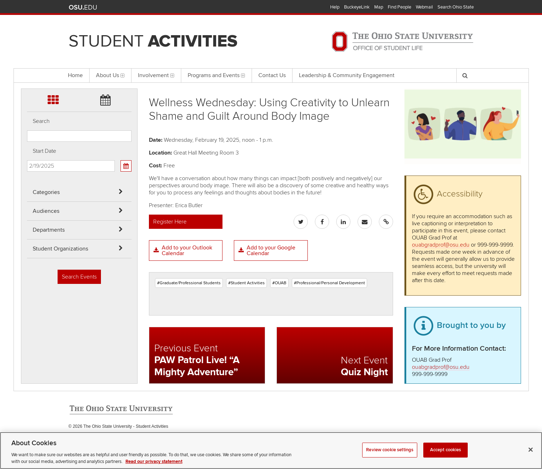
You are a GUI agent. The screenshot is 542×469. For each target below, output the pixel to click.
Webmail (424, 7)
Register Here (170, 221)
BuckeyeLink (357, 7)
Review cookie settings (389, 459)
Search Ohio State (456, 7)
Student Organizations (60, 248)
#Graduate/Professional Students (189, 283)
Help (334, 7)
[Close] (530, 459)
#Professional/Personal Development (329, 283)
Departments (49, 229)
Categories (46, 192)
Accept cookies (445, 459)
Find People (399, 7)
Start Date (44, 151)
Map (378, 7)
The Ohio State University (83, 7)
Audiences (46, 211)
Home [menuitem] (75, 75)
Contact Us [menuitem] (272, 75)
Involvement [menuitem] (156, 75)
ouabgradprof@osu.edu (440, 244)
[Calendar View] (125, 166)
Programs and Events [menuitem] (216, 75)
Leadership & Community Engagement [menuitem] (347, 75)
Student (153, 41)
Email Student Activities (135, 440)
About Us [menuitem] (110, 75)
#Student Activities (246, 283)
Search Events (79, 276)
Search (41, 121)
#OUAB (279, 283)
